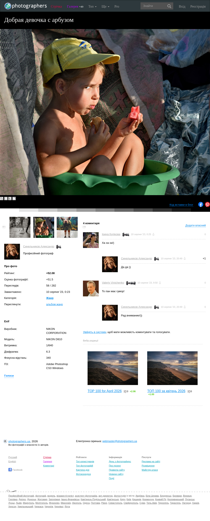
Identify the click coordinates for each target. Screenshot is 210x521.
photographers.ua (19, 441)
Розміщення (148, 465)
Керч (122, 499)
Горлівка (12, 499)
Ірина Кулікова (111, 234)
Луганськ (189, 499)
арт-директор (105, 495)
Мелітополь (41, 503)
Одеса (86, 503)
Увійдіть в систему (94, 332)
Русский (12, 457)
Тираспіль (175, 503)
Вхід (182, 6)
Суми (142, 503)
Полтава (95, 503)
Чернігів (49, 506)
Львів (19, 503)
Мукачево (54, 503)
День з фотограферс (120, 461)
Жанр (50, 298)
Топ (92, 6)
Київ (129, 499)
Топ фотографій (84, 465)
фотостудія (120, 495)
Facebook (15, 470)
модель (51, 495)
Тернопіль (163, 503)
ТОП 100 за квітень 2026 (166, 391)
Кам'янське (113, 499)
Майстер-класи (150, 470)
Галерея (75, 6)
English (12, 461)
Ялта (67, 506)
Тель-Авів (151, 503)
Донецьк (31, 499)
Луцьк (11, 503)
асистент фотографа (86, 495)
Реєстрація (198, 6)
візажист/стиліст (65, 495)
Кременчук (148, 499)
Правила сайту (117, 470)
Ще (105, 6)
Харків (195, 503)
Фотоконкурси (83, 474)
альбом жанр (54, 304)
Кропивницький (175, 499)
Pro (116, 6)
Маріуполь (28, 503)
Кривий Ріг (160, 499)
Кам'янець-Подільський (93, 499)
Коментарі (48, 465)
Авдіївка (140, 495)
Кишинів (136, 499)
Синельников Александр (38, 246)
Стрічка (56, 6)
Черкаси (38, 506)
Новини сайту (116, 474)
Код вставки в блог (181, 204)
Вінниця (187, 495)
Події (111, 478)
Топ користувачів (85, 461)
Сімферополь (131, 503)
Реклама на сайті (151, 461)
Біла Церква (152, 495)
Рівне (104, 503)
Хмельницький (25, 506)
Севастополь (115, 503)
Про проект (115, 465)
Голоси (9, 375)
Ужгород (186, 503)
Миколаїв (66, 503)
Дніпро (22, 499)
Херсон (12, 506)
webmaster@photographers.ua (119, 441)
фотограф (40, 495)
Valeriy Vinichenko (113, 282)
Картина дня (82, 470)
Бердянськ (165, 495)
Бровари (177, 495)
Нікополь (76, 503)
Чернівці (58, 506)
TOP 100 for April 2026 (105, 391)
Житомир (42, 499)
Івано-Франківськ (70, 499)
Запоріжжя (54, 499)
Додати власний (195, 225)
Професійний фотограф (21, 495)
